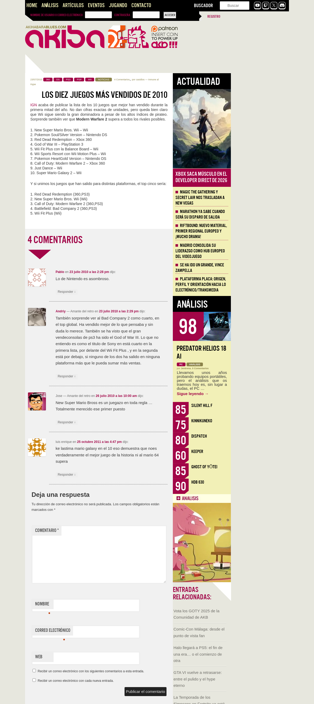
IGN (91, 105)
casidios (198, 79)
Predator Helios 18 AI (259, 352)
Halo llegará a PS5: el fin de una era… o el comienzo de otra (50, 205)
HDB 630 (255, 482)
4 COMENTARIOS (113, 240)
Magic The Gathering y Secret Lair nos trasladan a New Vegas (258, 197)
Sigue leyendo (251, 394)
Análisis (49, 5)
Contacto (141, 5)
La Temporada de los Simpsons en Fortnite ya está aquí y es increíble (51, 255)
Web (97, 657)
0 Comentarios (258, 368)
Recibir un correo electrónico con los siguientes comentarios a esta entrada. (149, 671)
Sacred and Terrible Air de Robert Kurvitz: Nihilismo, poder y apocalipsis (54, 389)
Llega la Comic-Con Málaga (49, 318)
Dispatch (257, 436)
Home (31, 5)
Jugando (118, 5)
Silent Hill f (259, 405)
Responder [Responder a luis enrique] (125, 474)
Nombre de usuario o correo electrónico (56, 15)
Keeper (255, 451)
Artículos (73, 5)
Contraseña (122, 15)
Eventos (96, 5)
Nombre (100, 605)
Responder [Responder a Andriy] (125, 376)
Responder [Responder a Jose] (125, 422)
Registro (213, 16)
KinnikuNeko (259, 420)
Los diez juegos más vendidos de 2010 (163, 95)
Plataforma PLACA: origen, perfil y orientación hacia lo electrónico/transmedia (259, 284)
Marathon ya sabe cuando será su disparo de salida (258, 214)
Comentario (105, 530)
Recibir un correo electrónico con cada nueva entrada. (134, 681)
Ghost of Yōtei (262, 466)
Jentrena (244, 368)
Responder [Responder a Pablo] (125, 291)
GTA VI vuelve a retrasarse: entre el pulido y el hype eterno (50, 230)
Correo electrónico (111, 632)
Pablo (118, 272)
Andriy (119, 311)
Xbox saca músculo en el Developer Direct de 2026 (259, 177)
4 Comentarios (180, 79)
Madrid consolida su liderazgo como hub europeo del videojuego (258, 251)
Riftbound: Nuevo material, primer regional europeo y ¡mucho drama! (259, 231)
